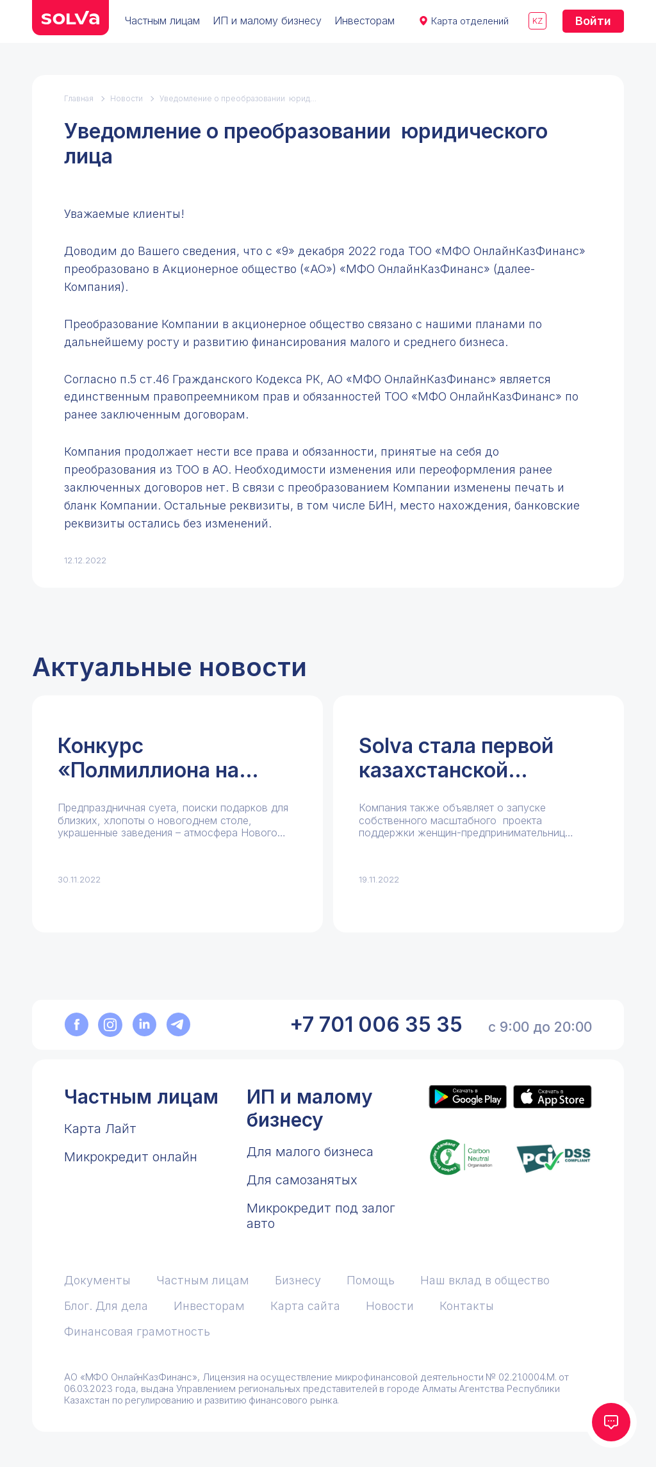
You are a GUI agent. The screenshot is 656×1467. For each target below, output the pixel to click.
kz (537, 20)
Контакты (466, 1306)
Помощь (371, 1280)
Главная (79, 98)
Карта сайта (305, 1306)
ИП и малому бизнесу (267, 20)
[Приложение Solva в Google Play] (468, 1096)
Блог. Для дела (106, 1306)
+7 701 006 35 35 (376, 1025)
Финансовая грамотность (137, 1331)
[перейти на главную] (70, 17)
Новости (126, 98)
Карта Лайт (100, 1128)
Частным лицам (162, 20)
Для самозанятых (302, 1180)
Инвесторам (364, 20)
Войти (593, 21)
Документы (97, 1280)
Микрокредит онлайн (130, 1156)
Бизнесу (298, 1280)
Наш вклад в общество (485, 1280)
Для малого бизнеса (310, 1151)
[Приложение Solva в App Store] (552, 1096)
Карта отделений (470, 21)
